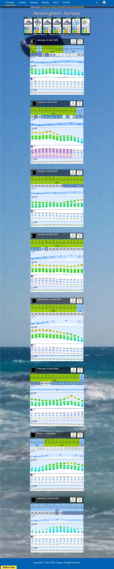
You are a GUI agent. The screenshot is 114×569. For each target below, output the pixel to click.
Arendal (52, 7)
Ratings (45, 2)
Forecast (10, 2)
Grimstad (61, 7)
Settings (34, 2)
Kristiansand (78, 7)
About (56, 2)
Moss (44, 7)
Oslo (69, 7)
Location (22, 2)
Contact (66, 2)
